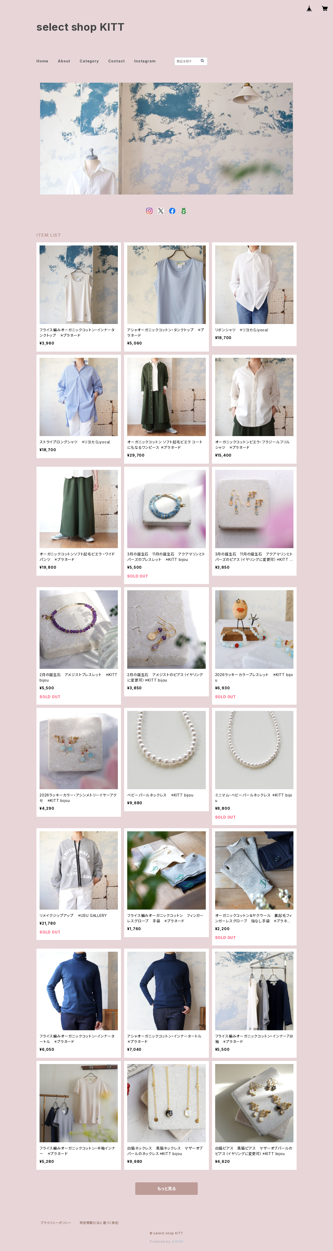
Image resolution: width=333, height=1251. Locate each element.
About (64, 61)
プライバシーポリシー (56, 1223)
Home (42, 61)
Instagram (145, 61)
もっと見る (166, 1188)
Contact (116, 61)
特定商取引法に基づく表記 (99, 1223)
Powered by (166, 1241)
